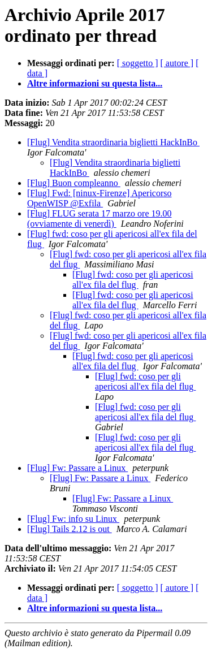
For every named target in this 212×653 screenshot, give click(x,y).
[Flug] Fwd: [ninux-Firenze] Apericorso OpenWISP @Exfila (99, 198)
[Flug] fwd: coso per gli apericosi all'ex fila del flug (132, 279)
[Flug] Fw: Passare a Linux (77, 468)
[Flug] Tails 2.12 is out (69, 529)
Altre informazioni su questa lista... (94, 83)
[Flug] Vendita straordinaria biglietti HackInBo (113, 142)
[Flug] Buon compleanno (73, 183)
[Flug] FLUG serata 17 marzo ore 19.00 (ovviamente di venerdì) (99, 218)
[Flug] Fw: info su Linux (73, 519)
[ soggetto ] (137, 63)
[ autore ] (177, 63)
